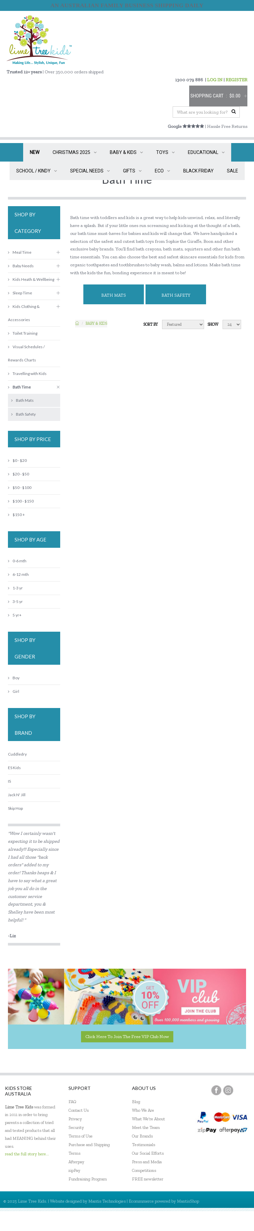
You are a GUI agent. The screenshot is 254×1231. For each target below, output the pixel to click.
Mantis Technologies (107, 1201)
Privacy (75, 1118)
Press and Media (147, 1161)
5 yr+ (14, 615)
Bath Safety (175, 295)
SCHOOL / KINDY (36, 170)
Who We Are (143, 1110)
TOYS (165, 152)
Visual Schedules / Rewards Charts (26, 353)
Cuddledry (17, 754)
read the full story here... (27, 1153)
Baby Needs (21, 265)
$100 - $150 (21, 501)
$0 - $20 (17, 460)
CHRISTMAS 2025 (75, 152)
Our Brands (142, 1136)
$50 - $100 (19, 487)
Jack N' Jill (16, 794)
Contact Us (78, 1110)
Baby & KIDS (96, 323)
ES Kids (14, 767)
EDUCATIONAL (206, 152)
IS (9, 781)
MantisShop (188, 1201)
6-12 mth (18, 574)
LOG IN (215, 80)
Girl (13, 691)
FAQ (72, 1101)
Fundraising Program (87, 1178)
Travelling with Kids (27, 373)
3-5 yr (15, 601)
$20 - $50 (18, 473)
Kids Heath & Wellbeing (31, 279)
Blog (136, 1101)
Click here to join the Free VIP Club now (127, 1036)
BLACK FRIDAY (198, 170)
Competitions (144, 1170)
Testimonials (143, 1144)
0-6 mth (17, 560)
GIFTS (132, 170)
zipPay (74, 1170)
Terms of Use (80, 1136)
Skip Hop (15, 808)
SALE (232, 170)
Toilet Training (22, 333)
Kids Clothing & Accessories (24, 313)
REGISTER (236, 80)
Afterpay (76, 1161)
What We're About (148, 1118)
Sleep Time (20, 292)
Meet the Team (146, 1127)
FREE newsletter (147, 1178)
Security (76, 1127)
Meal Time (19, 252)
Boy (14, 677)
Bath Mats (113, 295)
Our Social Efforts (148, 1153)
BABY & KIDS (126, 152)
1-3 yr (15, 587)
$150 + (16, 514)
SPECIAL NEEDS (90, 170)
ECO (162, 170)
